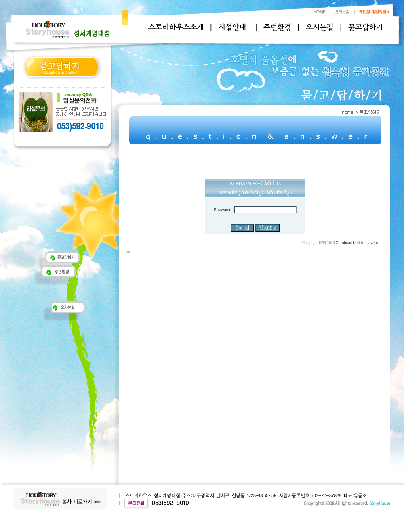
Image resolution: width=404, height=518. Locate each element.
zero (374, 242)
